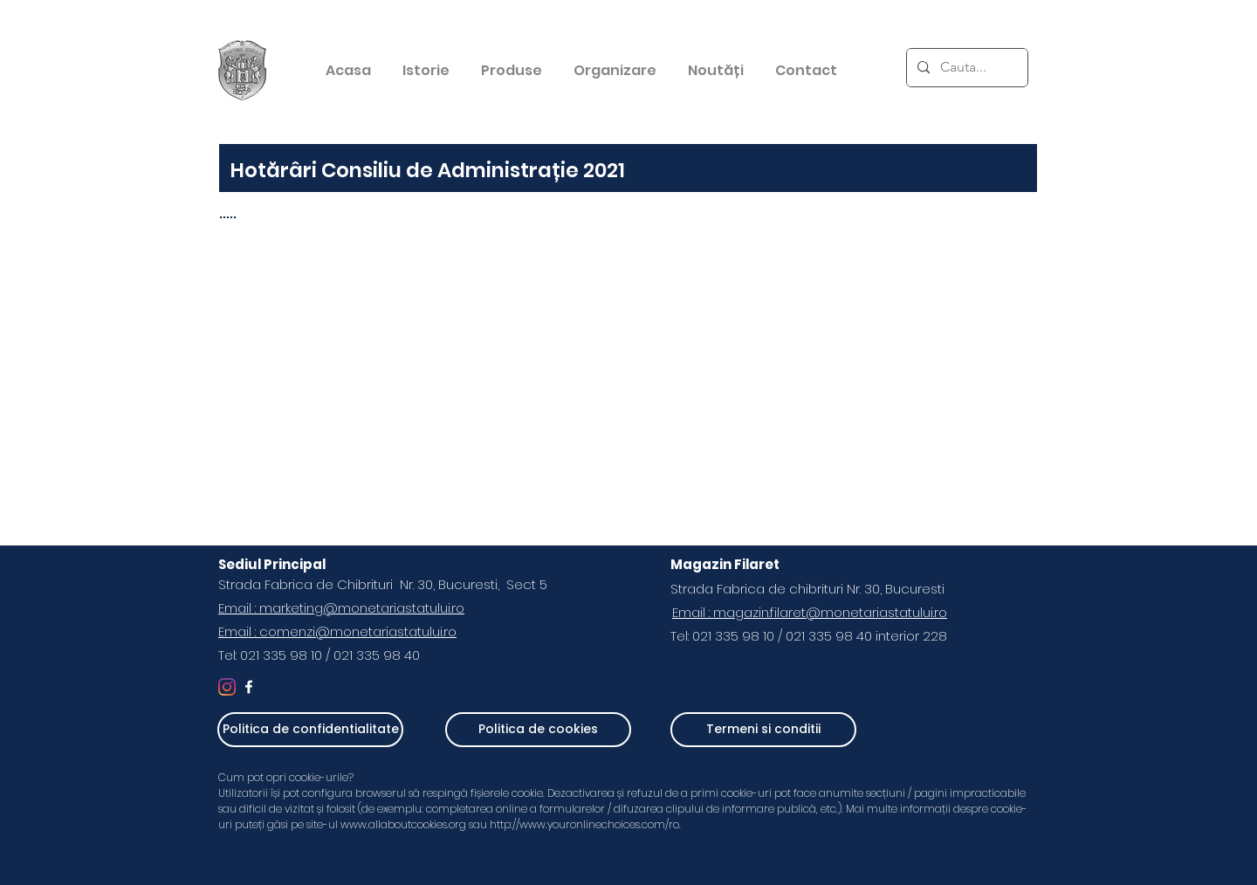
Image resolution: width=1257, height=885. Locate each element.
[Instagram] (227, 687)
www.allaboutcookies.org (403, 824)
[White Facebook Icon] (249, 687)
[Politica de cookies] (538, 729)
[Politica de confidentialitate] (310, 729)
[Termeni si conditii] (763, 729)
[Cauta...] (965, 67)
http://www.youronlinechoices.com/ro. (586, 824)
